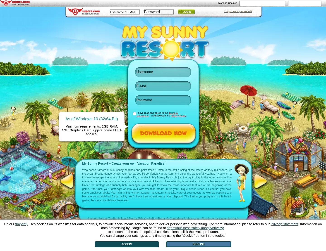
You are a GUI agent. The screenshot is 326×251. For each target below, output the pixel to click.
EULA (117, 130)
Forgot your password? (238, 11)
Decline (199, 244)
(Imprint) (21, 224)
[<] (68, 181)
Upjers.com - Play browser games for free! (211, 218)
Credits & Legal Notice (122, 218)
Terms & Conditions (170, 218)
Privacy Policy (147, 218)
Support (93, 218)
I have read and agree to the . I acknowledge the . (162, 114)
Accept (126, 244)
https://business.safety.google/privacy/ (195, 228)
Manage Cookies (227, 3)
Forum (102, 218)
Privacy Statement (284, 224)
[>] (260, 181)
